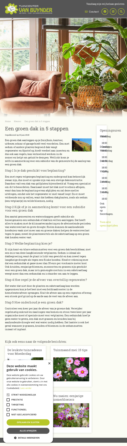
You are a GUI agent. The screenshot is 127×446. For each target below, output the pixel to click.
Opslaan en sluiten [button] (28, 422)
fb (104, 11)
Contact (94, 11)
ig (113, 11)
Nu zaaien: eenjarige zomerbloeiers (68, 397)
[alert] (28, 401)
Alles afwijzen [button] (28, 430)
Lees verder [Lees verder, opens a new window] (26, 388)
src (121, 11)
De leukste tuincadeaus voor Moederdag (24, 352)
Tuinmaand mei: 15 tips (70, 350)
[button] (28, 437)
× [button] (49, 363)
